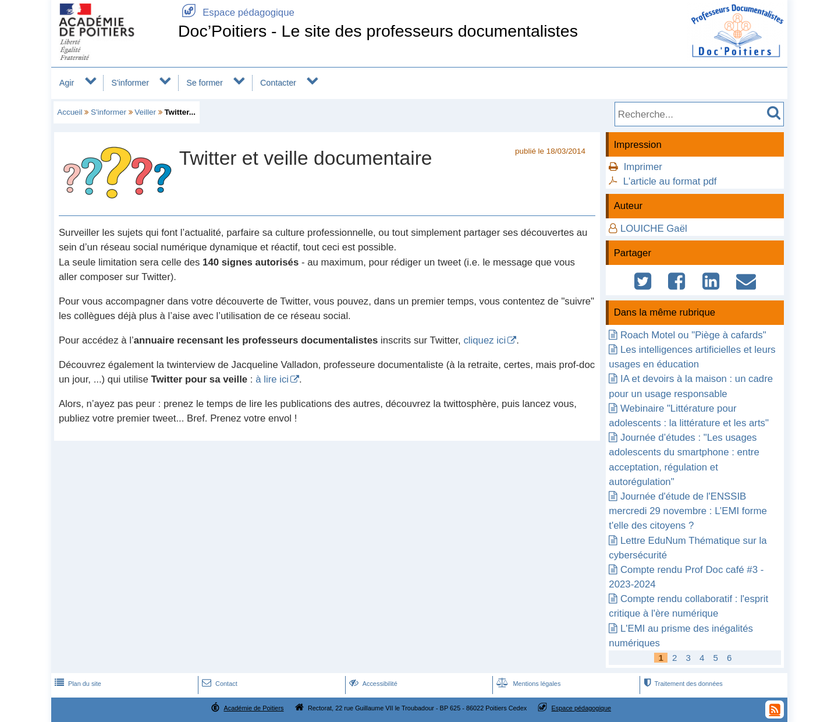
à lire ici (272, 379)
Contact (218, 683)
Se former (204, 82)
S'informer (130, 82)
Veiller (145, 112)
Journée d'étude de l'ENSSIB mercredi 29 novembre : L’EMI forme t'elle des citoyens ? (687, 511)
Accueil (69, 112)
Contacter (278, 82)
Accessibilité (372, 683)
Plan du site (76, 683)
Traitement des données (681, 683)
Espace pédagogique (236, 12)
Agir (66, 82)
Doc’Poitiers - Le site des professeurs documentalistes (378, 31)
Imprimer (643, 166)
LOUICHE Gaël (653, 228)
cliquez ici (484, 340)
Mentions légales (527, 683)
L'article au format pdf (670, 181)
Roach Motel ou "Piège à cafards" (693, 335)
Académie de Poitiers (253, 708)
